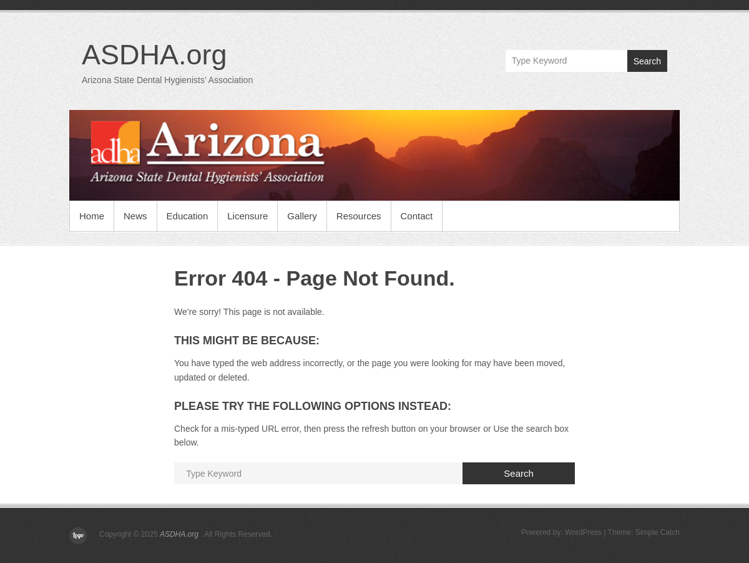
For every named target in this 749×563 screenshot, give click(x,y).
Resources (358, 216)
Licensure (247, 216)
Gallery (302, 216)
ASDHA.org (154, 55)
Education (187, 216)
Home (91, 216)
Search (647, 61)
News (135, 216)
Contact (417, 216)
